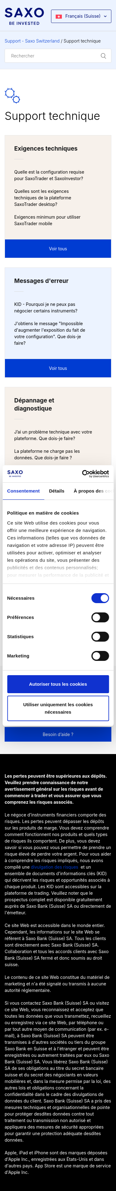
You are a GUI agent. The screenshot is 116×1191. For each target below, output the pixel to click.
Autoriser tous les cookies (58, 684)
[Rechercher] (58, 56)
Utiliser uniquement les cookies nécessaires (58, 708)
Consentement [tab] (23, 490)
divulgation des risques (54, 867)
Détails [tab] (56, 490)
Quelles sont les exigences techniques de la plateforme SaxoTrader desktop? (42, 198)
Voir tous (58, 248)
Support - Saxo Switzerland (32, 40)
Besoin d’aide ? (58, 734)
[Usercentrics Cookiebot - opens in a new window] (82, 474)
